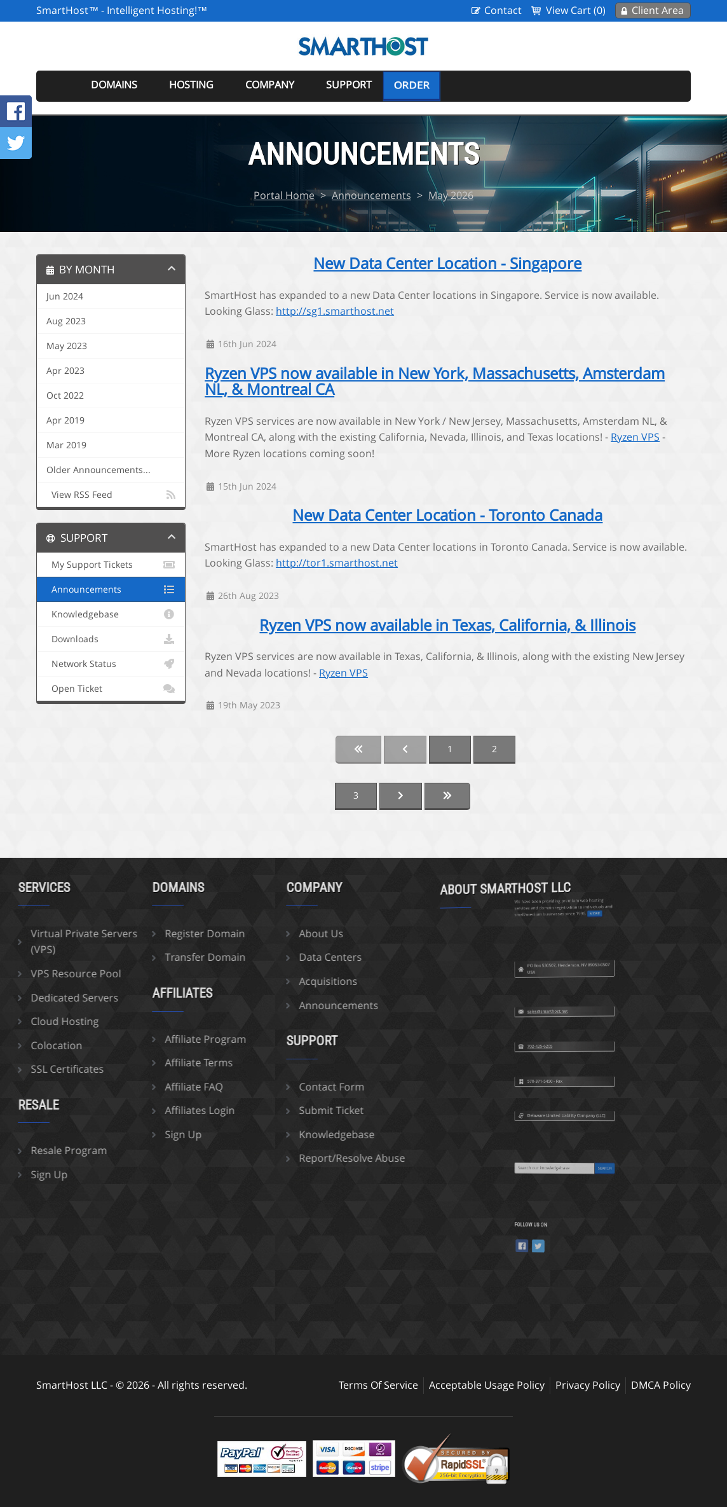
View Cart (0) (576, 10)
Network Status (110, 663)
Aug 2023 (66, 321)
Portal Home (284, 195)
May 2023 (66, 346)
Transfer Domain (133, 957)
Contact (503, 10)
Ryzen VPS (635, 437)
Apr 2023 (65, 370)
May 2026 (450, 195)
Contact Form (260, 1087)
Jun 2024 (64, 296)
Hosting (191, 85)
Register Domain (133, 933)
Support (349, 85)
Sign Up (111, 1134)
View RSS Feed (110, 494)
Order (411, 85)
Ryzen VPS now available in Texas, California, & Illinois (447, 625)
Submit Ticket (260, 1110)
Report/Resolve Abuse (281, 1158)
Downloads (110, 639)
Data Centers (259, 957)
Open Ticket (110, 688)
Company (269, 85)
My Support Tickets (110, 564)
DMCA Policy (661, 1385)
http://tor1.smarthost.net (337, 563)
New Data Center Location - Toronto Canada (447, 515)
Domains (114, 85)
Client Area (658, 10)
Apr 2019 (65, 420)
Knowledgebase (110, 614)
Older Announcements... (98, 470)
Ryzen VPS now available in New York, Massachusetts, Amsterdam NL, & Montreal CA (435, 381)
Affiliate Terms (127, 1063)
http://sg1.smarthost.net (335, 311)
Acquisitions (257, 981)
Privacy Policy (587, 1385)
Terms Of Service (378, 1385)
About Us (250, 933)
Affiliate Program (134, 1039)
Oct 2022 (65, 395)
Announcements (371, 195)
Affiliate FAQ (122, 1087)
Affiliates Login (128, 1110)
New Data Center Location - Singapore (447, 263)
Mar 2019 (66, 445)
